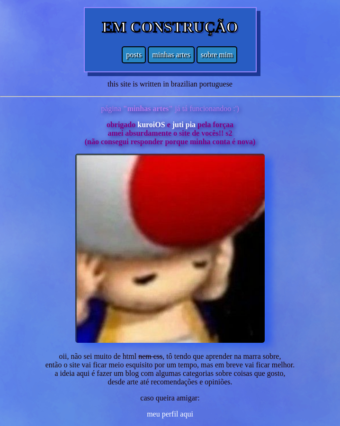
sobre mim (217, 55)
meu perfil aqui (170, 414)
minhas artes (171, 55)
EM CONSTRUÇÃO (170, 26)
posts (134, 55)
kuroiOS (151, 125)
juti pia (184, 125)
